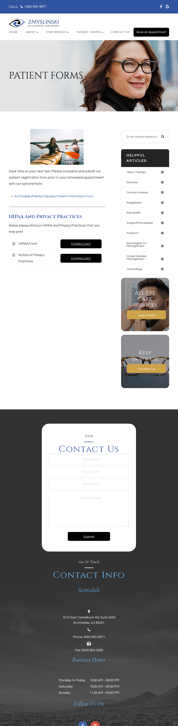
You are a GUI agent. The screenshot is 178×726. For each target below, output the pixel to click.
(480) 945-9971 (94, 639)
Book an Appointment (151, 32)
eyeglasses (134, 203)
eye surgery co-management (138, 246)
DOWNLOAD (81, 244)
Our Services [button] (57, 32)
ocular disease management (137, 259)
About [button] (32, 32)
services (132, 182)
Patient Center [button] (90, 32)
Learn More (146, 317)
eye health (134, 213)
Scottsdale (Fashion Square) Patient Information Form (55, 196)
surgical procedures (140, 223)
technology (134, 271)
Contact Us (120, 32)
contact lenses (138, 192)
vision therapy (137, 172)
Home (13, 32)
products (133, 234)
